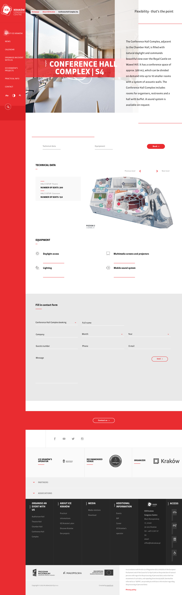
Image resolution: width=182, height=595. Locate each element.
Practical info (12, 79)
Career (118, 523)
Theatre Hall (37, 522)
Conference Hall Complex (38, 534)
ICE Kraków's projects (11, 69)
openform (109, 585)
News (7, 41)
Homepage (35, 12)
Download (92, 515)
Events (119, 513)
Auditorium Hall (38, 517)
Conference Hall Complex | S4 (68, 12)
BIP (117, 518)
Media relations (94, 510)
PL (20, 95)
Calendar (9, 50)
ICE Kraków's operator (121, 531)
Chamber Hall (37, 527)
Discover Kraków (66, 528)
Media (92, 503)
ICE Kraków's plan (67, 523)
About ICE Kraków (14, 33)
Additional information (124, 505)
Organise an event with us (14, 59)
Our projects (65, 533)
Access (174, 503)
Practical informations (65, 516)
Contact (9, 87)
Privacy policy (131, 590)
